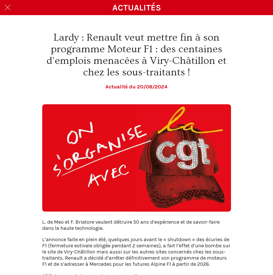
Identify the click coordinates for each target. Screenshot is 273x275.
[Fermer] (7, 7)
